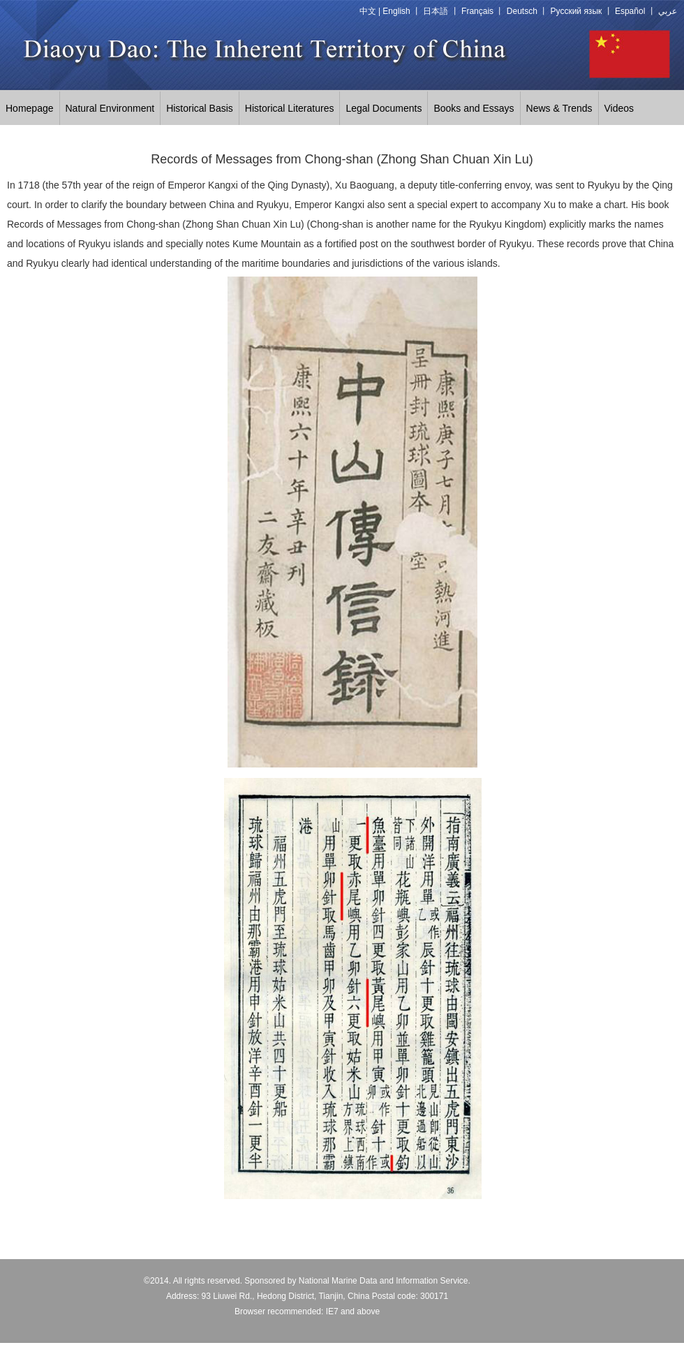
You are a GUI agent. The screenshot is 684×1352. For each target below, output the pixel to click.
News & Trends (559, 108)
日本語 (435, 11)
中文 (367, 11)
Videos (619, 108)
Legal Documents (383, 108)
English (396, 11)
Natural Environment (110, 108)
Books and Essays (473, 108)
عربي (667, 11)
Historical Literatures (289, 108)
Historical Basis (199, 108)
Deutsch (522, 11)
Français (477, 11)
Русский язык (576, 11)
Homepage (30, 108)
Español (630, 11)
